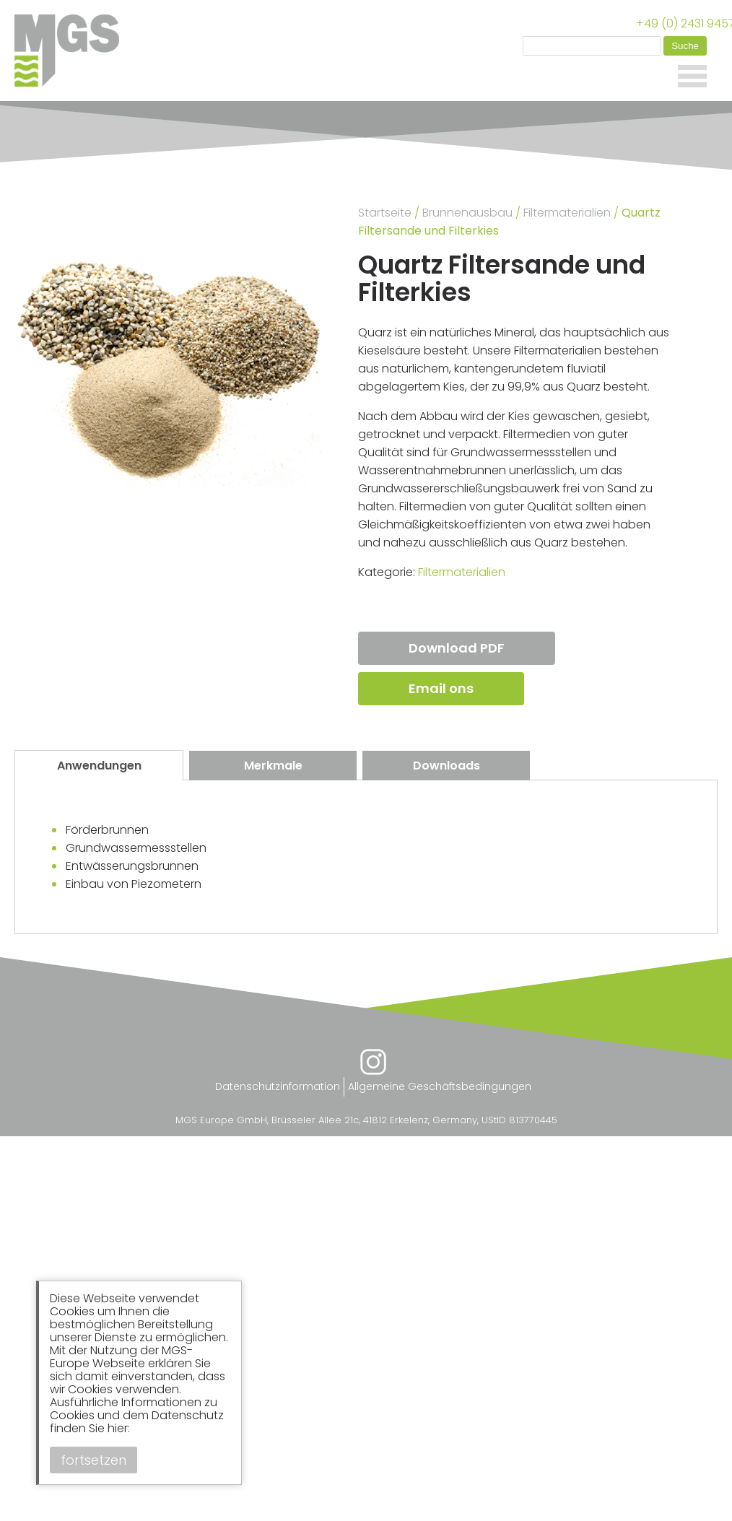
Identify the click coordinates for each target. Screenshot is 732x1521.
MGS (72, 50)
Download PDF (457, 648)
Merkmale (273, 765)
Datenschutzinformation (277, 1086)
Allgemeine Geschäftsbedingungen (439, 1086)
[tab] (98, 765)
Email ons (441, 688)
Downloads (446, 765)
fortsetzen (93, 1460)
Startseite (384, 212)
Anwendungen (99, 765)
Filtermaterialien (567, 212)
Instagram (373, 1062)
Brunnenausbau (467, 212)
